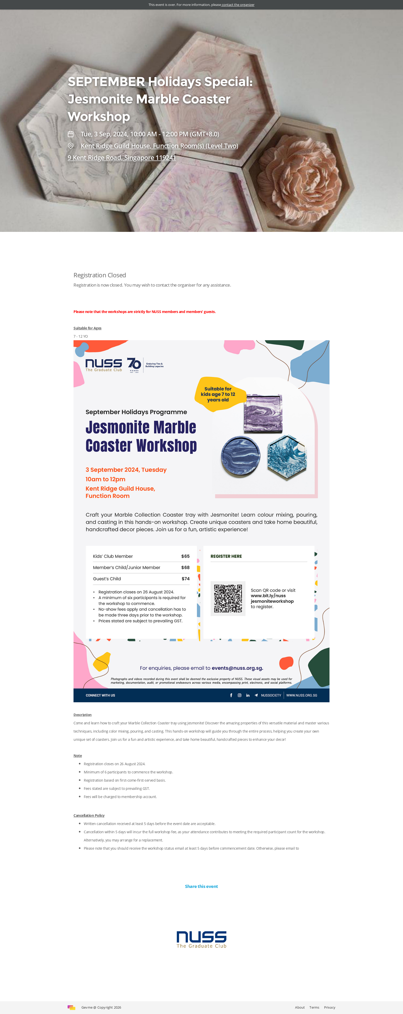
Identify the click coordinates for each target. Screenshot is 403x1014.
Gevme (87, 1007)
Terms (314, 1007)
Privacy (329, 1007)
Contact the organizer (201, 980)
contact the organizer (237, 4)
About (300, 1007)
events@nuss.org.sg (100, 856)
